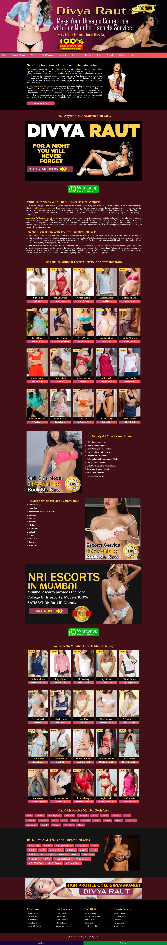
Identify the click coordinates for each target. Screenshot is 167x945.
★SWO (46, 859)
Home (4, 55)
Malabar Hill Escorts (34, 926)
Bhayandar (30, 820)
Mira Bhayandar (54, 816)
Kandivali (116, 816)
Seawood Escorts (32, 920)
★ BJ (94, 846)
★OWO (74, 854)
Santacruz (69, 816)
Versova (107, 820)
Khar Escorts (89, 923)
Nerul (29, 816)
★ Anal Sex (34, 846)
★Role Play (88, 854)
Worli (94, 816)
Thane (33, 55)
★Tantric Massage (63, 859)
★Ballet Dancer (54, 863)
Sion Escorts (118, 920)
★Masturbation (47, 854)
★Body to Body (73, 863)
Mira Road (68, 825)
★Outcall (62, 854)
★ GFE (83, 850)
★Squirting (33, 859)
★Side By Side (81, 859)
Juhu (99, 55)
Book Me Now (38, 103)
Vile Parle (43, 820)
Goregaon (75, 55)
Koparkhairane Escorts (63, 926)
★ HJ (93, 850)
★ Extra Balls (56, 850)
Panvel (44, 825)
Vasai (127, 816)
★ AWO (47, 846)
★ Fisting (71, 850)
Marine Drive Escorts (92, 913)
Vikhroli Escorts (32, 913)
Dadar (97, 820)
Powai (74, 820)
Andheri (62, 55)
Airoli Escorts (60, 917)
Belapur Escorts (32, 917)
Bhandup (85, 820)
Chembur (40, 816)
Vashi (133, 55)
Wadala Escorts (90, 920)
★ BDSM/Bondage (64, 846)
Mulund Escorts (119, 923)
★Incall (32, 854)
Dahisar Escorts (119, 917)
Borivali (110, 55)
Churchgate (83, 816)
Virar (54, 820)
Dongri (118, 820)
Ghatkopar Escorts (62, 920)
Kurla (64, 820)
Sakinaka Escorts (61, 923)
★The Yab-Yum (35, 863)
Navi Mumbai (47, 55)
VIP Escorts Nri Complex (45, 208)
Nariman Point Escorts (92, 917)
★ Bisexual (82, 846)
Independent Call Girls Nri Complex (96, 246)
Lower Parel (131, 820)
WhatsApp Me (125, 943)
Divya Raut (84, 937)
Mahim (80, 825)
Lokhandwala (31, 825)
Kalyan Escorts (61, 913)
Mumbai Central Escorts (93, 926)
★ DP (42, 850)
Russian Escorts (19, 55)
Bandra (88, 55)
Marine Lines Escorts (121, 913)
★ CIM (32, 850)
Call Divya (41, 943)
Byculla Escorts (32, 923)
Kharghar (56, 825)
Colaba (122, 55)
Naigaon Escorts (119, 926)
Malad (104, 816)
